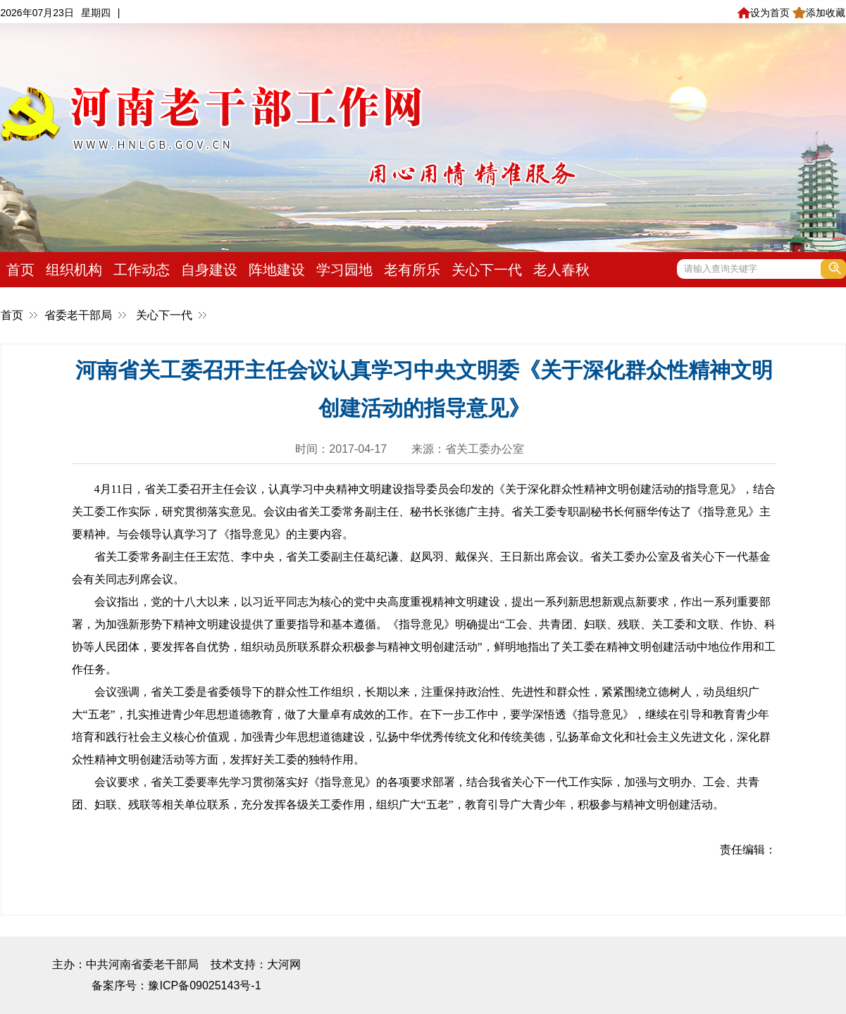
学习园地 (344, 269)
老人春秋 (561, 269)
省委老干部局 (78, 315)
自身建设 (209, 269)
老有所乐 (412, 269)
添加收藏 (818, 12)
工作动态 (141, 269)
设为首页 (763, 12)
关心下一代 (487, 269)
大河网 (284, 964)
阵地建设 (277, 269)
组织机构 (74, 269)
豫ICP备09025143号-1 (204, 985)
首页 (20, 269)
